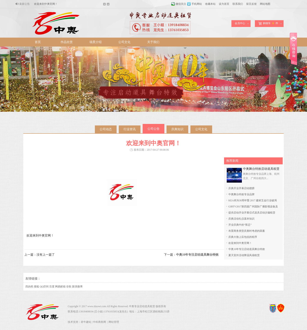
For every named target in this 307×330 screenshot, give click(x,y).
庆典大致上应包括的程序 (242, 236)
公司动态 (106, 129)
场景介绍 (95, 42)
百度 (51, 286)
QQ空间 (44, 286)
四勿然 (29, 286)
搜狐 (36, 286)
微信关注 (181, 3)
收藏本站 (210, 3)
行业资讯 (130, 129)
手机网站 (196, 3)
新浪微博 (77, 286)
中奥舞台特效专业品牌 (241, 194)
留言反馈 (251, 3)
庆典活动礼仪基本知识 (241, 218)
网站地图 (265, 3)
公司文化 (124, 42)
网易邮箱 (60, 286)
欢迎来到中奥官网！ (46, 3)
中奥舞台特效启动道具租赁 (261, 168)
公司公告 (153, 128)
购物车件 (268, 23)
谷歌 (68, 286)
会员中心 (240, 23)
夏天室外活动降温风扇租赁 (244, 255)
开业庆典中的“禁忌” (240, 224)
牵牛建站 (86, 321)
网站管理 (114, 321)
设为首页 (224, 3)
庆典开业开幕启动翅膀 (241, 188)
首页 (38, 42)
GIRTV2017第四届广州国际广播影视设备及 (253, 206)
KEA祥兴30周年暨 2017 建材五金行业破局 (252, 200)
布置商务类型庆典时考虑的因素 (246, 230)
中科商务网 (99, 321)
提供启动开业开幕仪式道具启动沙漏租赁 (251, 212)
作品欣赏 (67, 42)
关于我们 (153, 42)
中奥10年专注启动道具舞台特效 (246, 249)
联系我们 (238, 3)
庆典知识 (177, 129)
